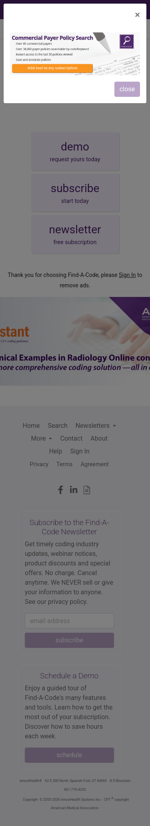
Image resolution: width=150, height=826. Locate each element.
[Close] (137, 15)
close (127, 89)
